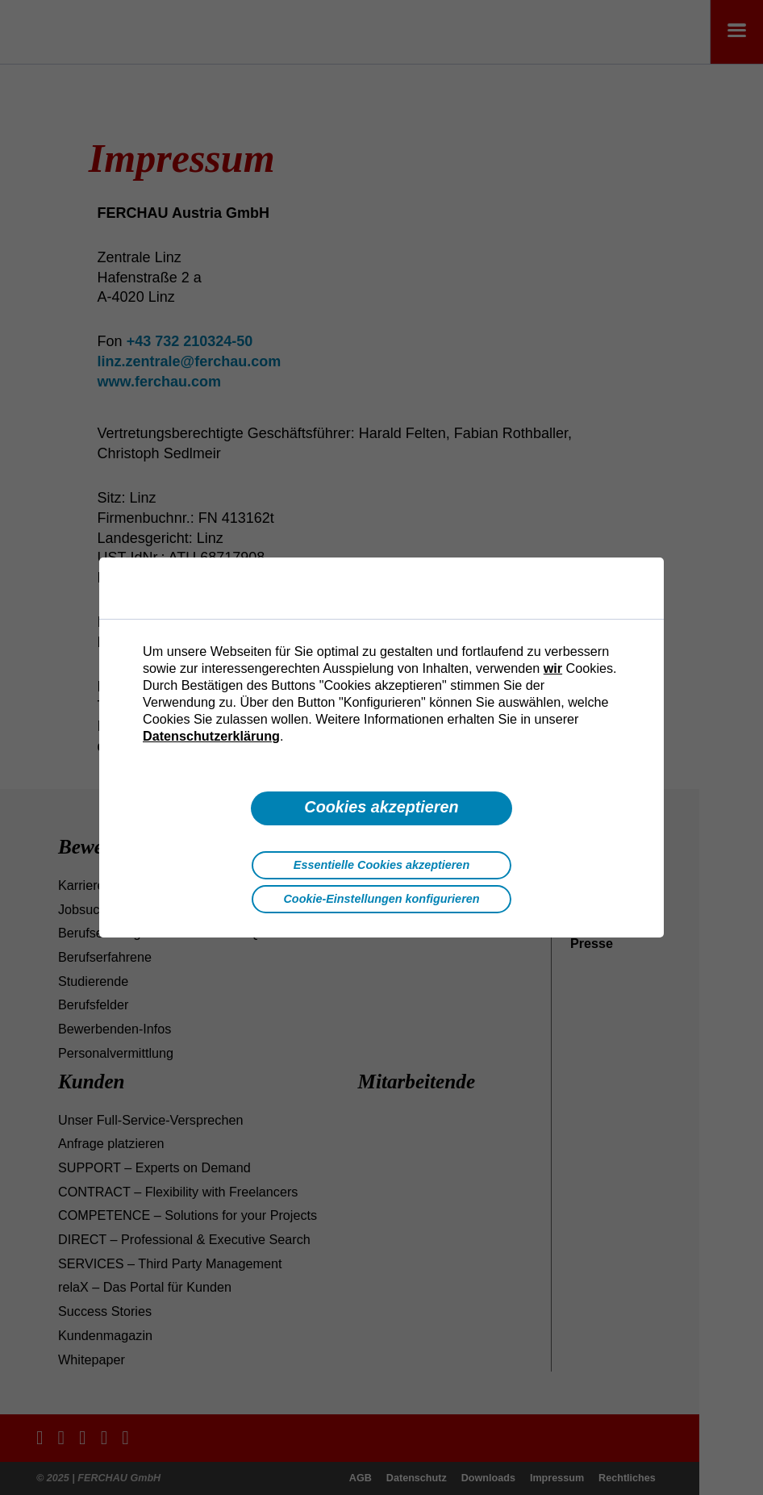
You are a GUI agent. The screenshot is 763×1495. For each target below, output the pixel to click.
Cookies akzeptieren (381, 807)
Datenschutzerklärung (211, 736)
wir (553, 668)
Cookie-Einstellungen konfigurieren (381, 898)
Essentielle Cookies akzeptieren (381, 864)
